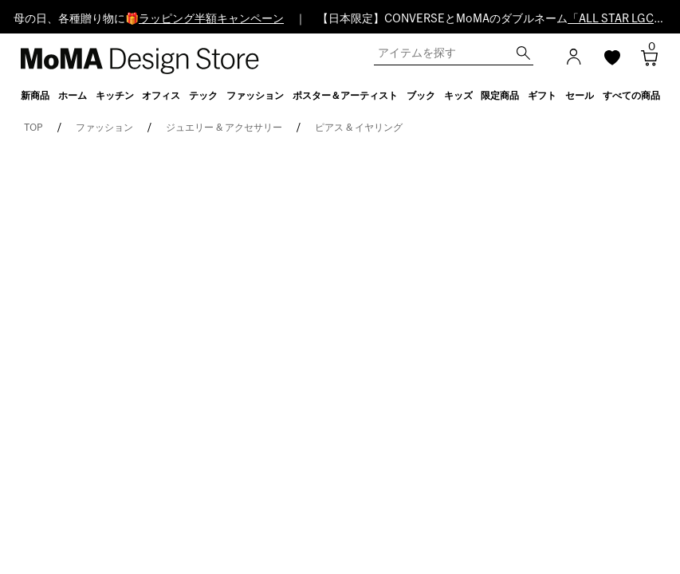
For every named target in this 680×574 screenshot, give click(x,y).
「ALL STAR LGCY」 (620, 19)
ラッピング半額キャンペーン (211, 19)
